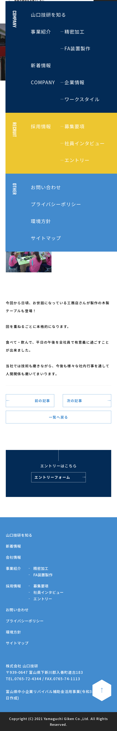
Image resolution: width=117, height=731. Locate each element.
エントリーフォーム (52, 477)
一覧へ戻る (58, 417)
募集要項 (40, 585)
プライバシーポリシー (25, 620)
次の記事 (74, 400)
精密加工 (40, 568)
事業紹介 (13, 568)
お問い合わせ (17, 609)
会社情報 (13, 557)
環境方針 (13, 632)
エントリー (42, 598)
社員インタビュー (48, 592)
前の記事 (42, 400)
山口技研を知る (19, 535)
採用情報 (13, 585)
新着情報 (13, 546)
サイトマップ (17, 643)
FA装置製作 (43, 574)
